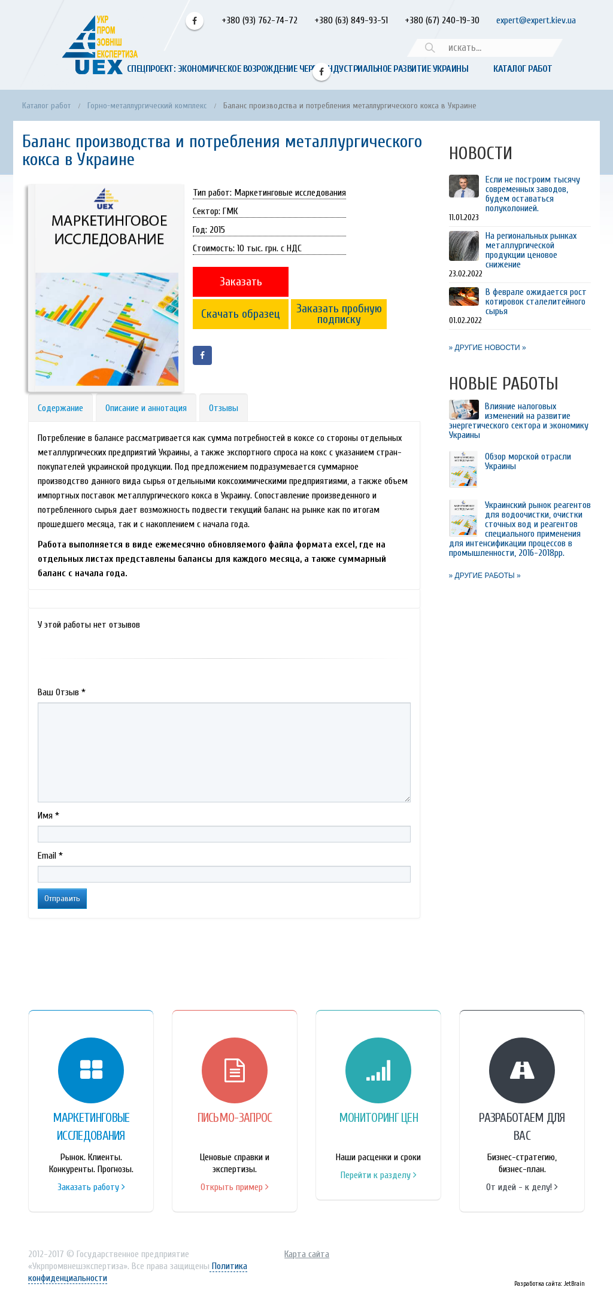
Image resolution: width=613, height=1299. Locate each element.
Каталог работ (523, 68)
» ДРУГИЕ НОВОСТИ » (487, 347)
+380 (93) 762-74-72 (258, 20)
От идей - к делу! (522, 1187)
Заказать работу (91, 1187)
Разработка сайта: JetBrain (549, 1284)
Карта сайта (306, 1254)
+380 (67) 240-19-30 (442, 20)
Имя (48, 815)
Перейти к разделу (379, 1175)
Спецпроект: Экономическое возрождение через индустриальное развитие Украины (298, 68)
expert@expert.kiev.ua (536, 20)
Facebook (195, 21)
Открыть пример (235, 1187)
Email (50, 855)
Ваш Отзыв (62, 692)
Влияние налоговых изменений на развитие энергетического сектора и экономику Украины (518, 420)
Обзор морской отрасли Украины (528, 461)
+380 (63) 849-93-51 (350, 20)
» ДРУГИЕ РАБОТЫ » (485, 575)
